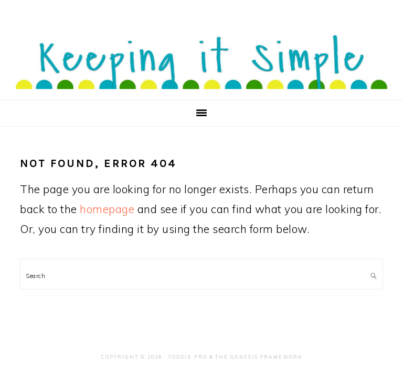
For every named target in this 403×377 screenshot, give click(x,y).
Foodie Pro (187, 357)
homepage (107, 209)
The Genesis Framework (258, 357)
